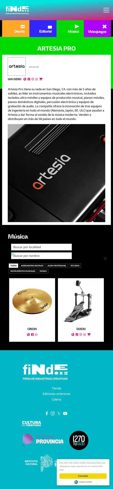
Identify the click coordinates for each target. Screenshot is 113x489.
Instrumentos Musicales (22, 271)
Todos (13, 265)
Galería (56, 399)
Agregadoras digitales (32, 265)
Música (18, 237)
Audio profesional (57, 265)
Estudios (75, 265)
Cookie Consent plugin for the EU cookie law (83, 482)
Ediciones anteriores (56, 394)
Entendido (83, 475)
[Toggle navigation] (106, 10)
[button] (56, 173)
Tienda (56, 388)
